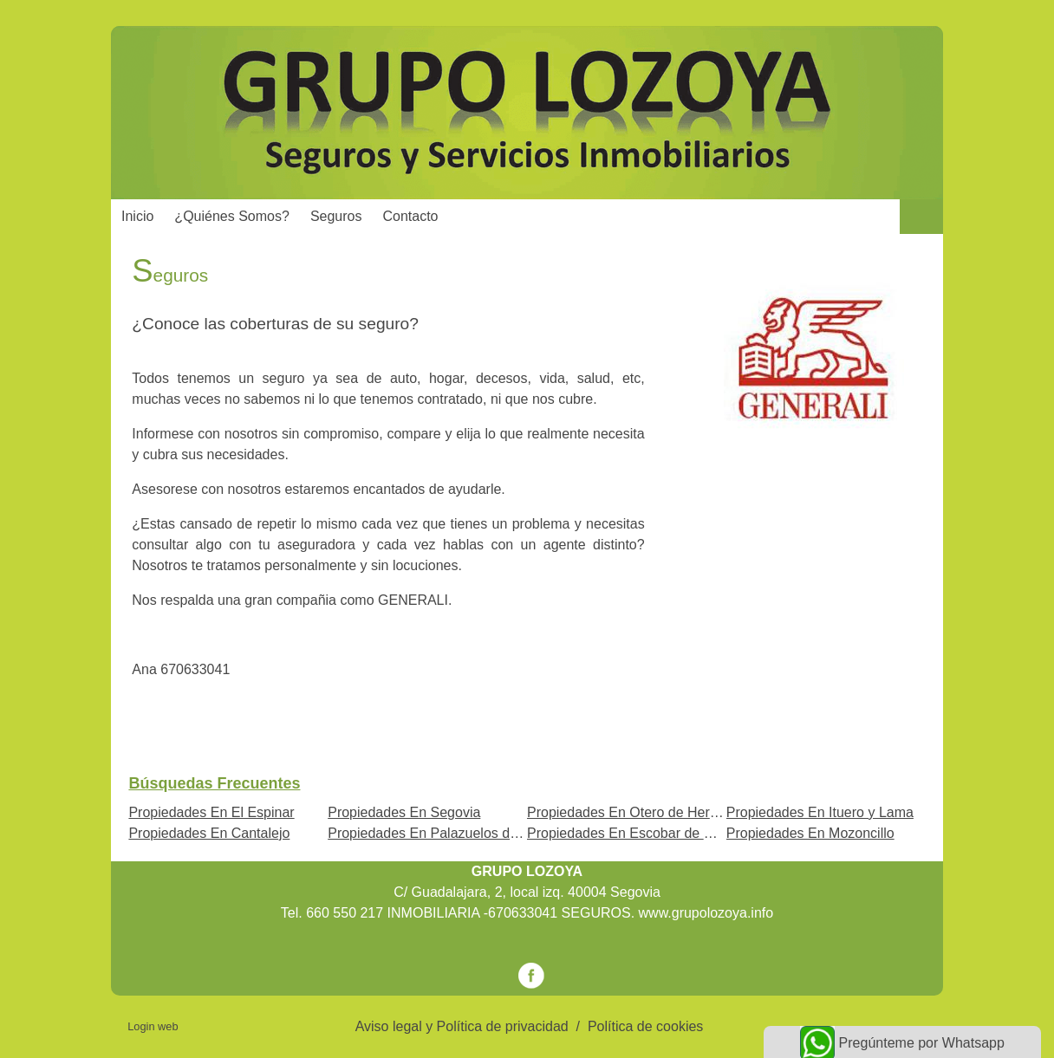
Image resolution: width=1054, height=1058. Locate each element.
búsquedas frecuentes (214, 783)
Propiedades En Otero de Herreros (634, 812)
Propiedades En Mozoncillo (810, 833)
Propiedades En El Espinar (211, 812)
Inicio (137, 216)
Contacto (410, 216)
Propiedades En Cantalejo (209, 833)
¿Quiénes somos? (232, 216)
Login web (152, 1026)
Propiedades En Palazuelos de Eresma (448, 833)
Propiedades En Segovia (404, 812)
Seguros (336, 216)
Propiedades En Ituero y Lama (820, 812)
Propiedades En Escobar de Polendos (644, 833)
